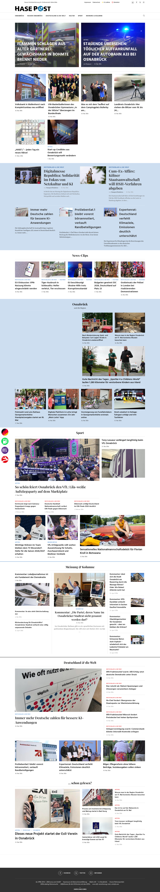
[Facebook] (136, 2)
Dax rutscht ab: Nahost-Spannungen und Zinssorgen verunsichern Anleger (124, 688)
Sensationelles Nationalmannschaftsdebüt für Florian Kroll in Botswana (111, 551)
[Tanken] (5, 441)
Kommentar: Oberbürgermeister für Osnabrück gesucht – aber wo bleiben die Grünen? (118, 622)
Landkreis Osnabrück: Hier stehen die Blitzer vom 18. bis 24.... (128, 107)
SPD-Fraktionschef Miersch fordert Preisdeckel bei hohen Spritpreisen (122, 716)
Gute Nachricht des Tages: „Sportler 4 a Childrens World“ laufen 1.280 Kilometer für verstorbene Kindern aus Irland (111, 381)
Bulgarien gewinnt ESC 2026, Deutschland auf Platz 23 (105, 285)
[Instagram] (143, 2)
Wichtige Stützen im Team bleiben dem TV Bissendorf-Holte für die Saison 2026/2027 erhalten (30, 549)
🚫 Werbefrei (115, 2)
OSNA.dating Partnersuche (49, 884)
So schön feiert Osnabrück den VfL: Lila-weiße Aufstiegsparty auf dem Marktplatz (50, 489)
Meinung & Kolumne (94, 16)
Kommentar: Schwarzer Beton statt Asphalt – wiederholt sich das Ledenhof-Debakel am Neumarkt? (119, 643)
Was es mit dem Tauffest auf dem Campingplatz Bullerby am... (95, 107)
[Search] (144, 16)
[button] (20, 2)
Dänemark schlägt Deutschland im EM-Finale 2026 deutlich (86, 505)
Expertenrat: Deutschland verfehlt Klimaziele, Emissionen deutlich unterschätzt (128, 222)
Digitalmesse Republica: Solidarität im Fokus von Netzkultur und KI (61, 177)
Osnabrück (19, 16)
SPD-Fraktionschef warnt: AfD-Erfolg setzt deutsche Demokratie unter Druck (125, 673)
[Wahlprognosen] (5, 432)
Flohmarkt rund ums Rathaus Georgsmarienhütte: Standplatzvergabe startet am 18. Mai (29, 416)
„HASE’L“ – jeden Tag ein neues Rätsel (27, 151)
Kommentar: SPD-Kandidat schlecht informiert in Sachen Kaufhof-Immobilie (118, 603)
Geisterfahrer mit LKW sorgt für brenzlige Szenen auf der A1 (94, 838)
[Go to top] (80, 889)
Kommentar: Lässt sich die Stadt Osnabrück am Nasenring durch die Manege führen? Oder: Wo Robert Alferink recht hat (118, 582)
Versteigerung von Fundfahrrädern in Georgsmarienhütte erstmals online (96, 415)
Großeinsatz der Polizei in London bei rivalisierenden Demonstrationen (132, 287)
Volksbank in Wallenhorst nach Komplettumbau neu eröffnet (30, 106)
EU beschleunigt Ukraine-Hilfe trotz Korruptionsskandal (77, 285)
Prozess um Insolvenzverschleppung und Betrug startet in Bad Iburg (96, 810)
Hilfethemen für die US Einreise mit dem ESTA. (75, 884)
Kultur (72, 16)
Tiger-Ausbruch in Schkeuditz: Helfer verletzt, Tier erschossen (53, 285)
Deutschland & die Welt (56, 16)
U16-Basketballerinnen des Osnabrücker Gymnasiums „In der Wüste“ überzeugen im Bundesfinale (62, 109)
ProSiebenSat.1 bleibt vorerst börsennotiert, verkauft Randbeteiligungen (88, 218)
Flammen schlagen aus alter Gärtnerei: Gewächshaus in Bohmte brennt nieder (43, 52)
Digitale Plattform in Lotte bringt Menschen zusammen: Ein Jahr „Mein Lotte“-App (62, 415)
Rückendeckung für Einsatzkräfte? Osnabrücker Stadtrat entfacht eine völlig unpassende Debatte (31, 625)
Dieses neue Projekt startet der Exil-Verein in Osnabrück (46, 836)
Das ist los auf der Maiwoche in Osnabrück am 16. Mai (127, 809)
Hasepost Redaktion (52, 188)
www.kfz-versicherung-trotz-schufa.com (105, 884)
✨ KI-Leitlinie (106, 2)
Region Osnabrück (34, 16)
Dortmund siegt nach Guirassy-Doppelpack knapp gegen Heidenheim (27, 506)
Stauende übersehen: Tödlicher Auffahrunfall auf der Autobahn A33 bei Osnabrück (110, 52)
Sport (80, 16)
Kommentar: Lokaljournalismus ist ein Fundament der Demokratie (31, 576)
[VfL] (5, 450)
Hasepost (22, 64)
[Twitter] (140, 2)
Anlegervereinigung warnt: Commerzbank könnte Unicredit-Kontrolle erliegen (125, 730)
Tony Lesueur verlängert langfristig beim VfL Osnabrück (122, 441)
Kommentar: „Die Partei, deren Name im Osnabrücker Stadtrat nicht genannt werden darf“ (79, 615)
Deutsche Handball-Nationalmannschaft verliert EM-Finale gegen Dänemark (56, 506)
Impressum (87, 2)
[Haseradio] (5, 459)
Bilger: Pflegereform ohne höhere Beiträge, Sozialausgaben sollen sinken (122, 766)
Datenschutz (96, 2)
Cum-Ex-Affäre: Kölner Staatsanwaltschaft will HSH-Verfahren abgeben (125, 180)
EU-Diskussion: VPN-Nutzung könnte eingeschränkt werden (26, 285)
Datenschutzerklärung (79, 882)
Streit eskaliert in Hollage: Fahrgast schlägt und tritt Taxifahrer (125, 415)
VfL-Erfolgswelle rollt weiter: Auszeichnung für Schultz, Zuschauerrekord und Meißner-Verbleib (62, 549)
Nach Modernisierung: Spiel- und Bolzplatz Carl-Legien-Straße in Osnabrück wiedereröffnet (95, 338)
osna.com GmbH (55, 882)
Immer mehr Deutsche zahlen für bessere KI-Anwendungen (41, 216)
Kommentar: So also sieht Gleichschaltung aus (31, 612)
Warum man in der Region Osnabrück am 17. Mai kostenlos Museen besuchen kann (129, 338)
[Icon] (27, 269)
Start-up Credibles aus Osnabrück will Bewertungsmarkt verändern (62, 152)
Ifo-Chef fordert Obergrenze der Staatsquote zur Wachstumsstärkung (122, 702)
